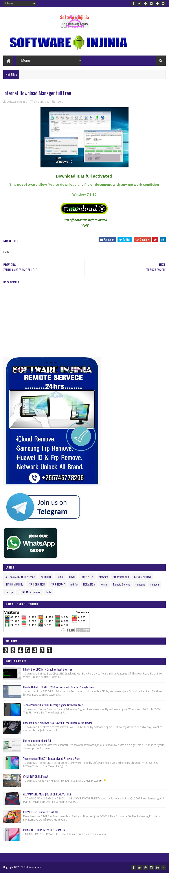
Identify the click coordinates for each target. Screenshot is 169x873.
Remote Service (121, 584)
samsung (140, 584)
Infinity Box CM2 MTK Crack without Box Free (47, 669)
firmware (103, 576)
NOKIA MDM (89, 584)
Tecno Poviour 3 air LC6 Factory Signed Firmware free (53, 705)
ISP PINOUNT (58, 584)
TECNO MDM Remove (29, 592)
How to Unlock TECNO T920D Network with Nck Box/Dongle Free (58, 687)
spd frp (9, 592)
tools (60, 102)
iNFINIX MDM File (14, 584)
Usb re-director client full (37, 740)
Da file (60, 576)
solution (155, 584)
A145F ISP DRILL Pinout (35, 776)
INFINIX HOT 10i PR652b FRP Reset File (44, 830)
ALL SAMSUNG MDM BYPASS (20, 576)
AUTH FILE (46, 576)
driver (72, 576)
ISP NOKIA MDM (37, 584)
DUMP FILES (87, 576)
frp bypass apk (121, 576)
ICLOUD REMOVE (142, 576)
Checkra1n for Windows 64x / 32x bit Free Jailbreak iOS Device (57, 723)
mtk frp (74, 584)
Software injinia (74, 17)
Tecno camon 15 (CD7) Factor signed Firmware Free (51, 758)
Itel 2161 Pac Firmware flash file (40, 812)
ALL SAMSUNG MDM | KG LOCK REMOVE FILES (47, 794)
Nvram (104, 584)
